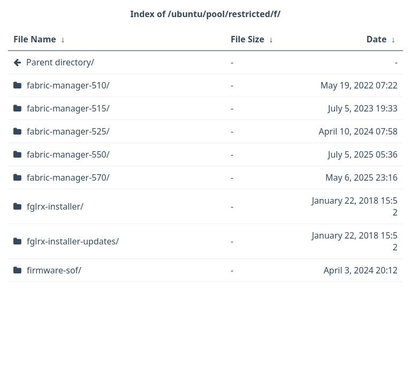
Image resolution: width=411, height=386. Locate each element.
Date (377, 39)
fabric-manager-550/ (68, 154)
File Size (247, 39)
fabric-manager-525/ (68, 131)
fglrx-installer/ (55, 206)
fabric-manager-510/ (68, 85)
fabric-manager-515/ (68, 108)
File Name (34, 39)
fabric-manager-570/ (68, 177)
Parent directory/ (60, 62)
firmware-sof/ (54, 270)
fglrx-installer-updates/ (73, 241)
